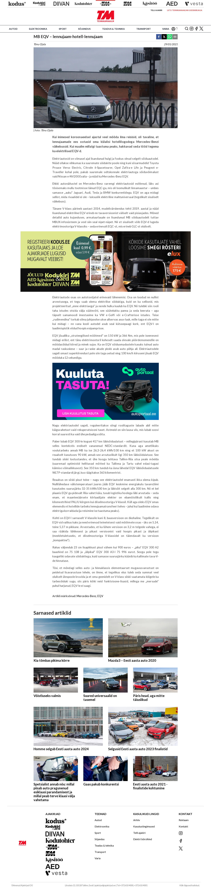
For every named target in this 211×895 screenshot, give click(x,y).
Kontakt (183, 826)
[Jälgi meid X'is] (201, 29)
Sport (63, 28)
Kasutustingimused (144, 826)
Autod (13, 28)
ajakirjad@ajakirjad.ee (105, 885)
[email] (175, 37)
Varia (165, 28)
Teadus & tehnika (113, 28)
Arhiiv (136, 820)
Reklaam (184, 820)
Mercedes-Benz (86, 596)
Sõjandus (84, 28)
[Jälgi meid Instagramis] (191, 29)
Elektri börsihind (142, 839)
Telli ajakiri (156, 10)
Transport (143, 28)
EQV (100, 596)
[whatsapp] (169, 37)
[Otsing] (186, 29)
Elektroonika (38, 28)
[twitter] (164, 37)
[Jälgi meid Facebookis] (196, 29)
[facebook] (158, 37)
